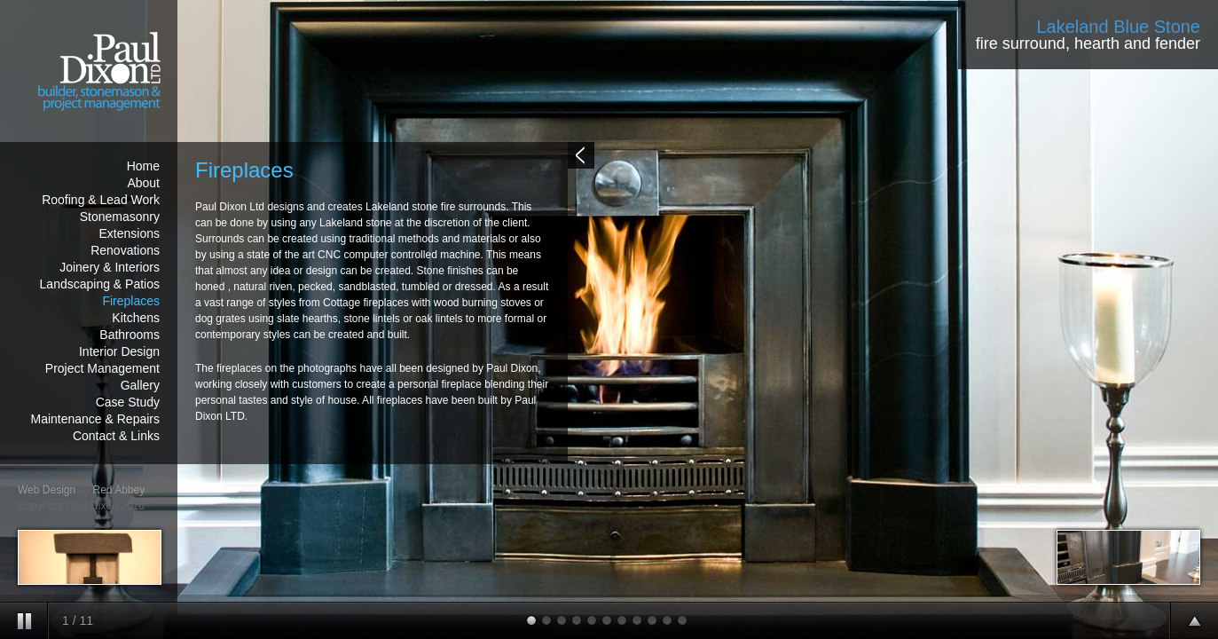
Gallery (140, 385)
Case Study (128, 402)
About (143, 183)
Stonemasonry (120, 216)
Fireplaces (131, 301)
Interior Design (119, 351)
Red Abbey (119, 490)
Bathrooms (129, 334)
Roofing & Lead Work (101, 200)
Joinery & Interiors (109, 267)
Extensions (129, 233)
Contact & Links (116, 436)
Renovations (125, 250)
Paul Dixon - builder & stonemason (88, 71)
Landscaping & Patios (100, 284)
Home (143, 166)
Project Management (102, 368)
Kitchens (136, 318)
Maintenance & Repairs (95, 419)
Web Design (46, 490)
